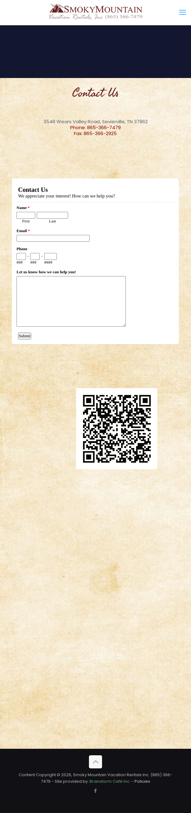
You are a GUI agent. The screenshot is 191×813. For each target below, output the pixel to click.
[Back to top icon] (95, 761)
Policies (142, 781)
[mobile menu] (182, 12)
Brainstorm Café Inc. (110, 781)
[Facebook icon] (95, 790)
